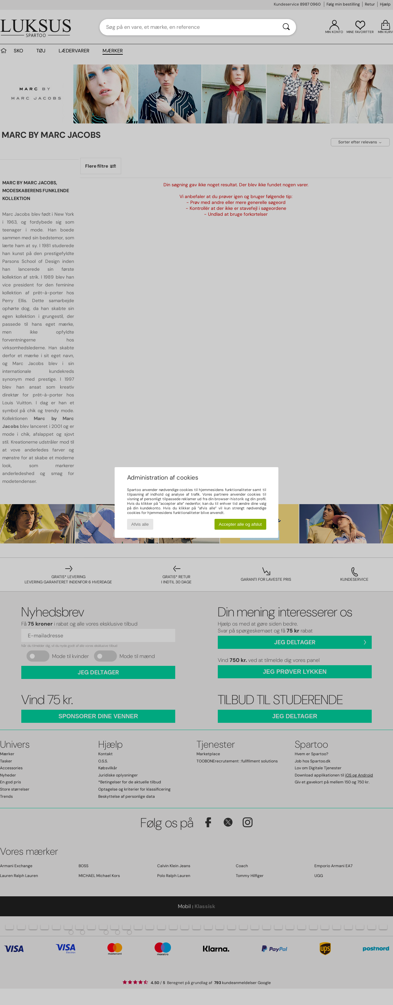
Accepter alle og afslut (240, 524)
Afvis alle (140, 524)
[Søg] (286, 27)
